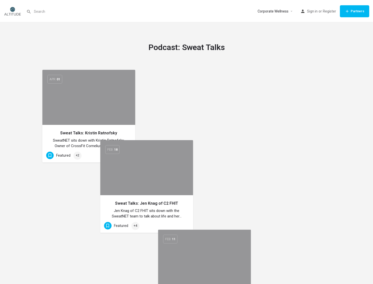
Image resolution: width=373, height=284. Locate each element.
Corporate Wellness (273, 11)
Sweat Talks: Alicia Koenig (284, 133)
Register (329, 11)
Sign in (312, 11)
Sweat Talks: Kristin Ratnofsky (88, 133)
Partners (354, 11)
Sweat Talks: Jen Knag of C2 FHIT (186, 133)
